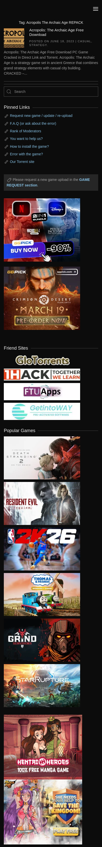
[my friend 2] (42, 359)
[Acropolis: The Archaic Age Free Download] (14, 37)
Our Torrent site (22, 162)
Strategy (38, 45)
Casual (84, 41)
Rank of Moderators (25, 131)
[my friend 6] (42, 391)
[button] (95, 9)
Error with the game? (26, 154)
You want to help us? (26, 139)
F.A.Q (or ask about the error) (33, 123)
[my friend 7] (42, 411)
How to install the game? (29, 146)
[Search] (51, 92)
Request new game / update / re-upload (41, 116)
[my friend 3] (42, 374)
